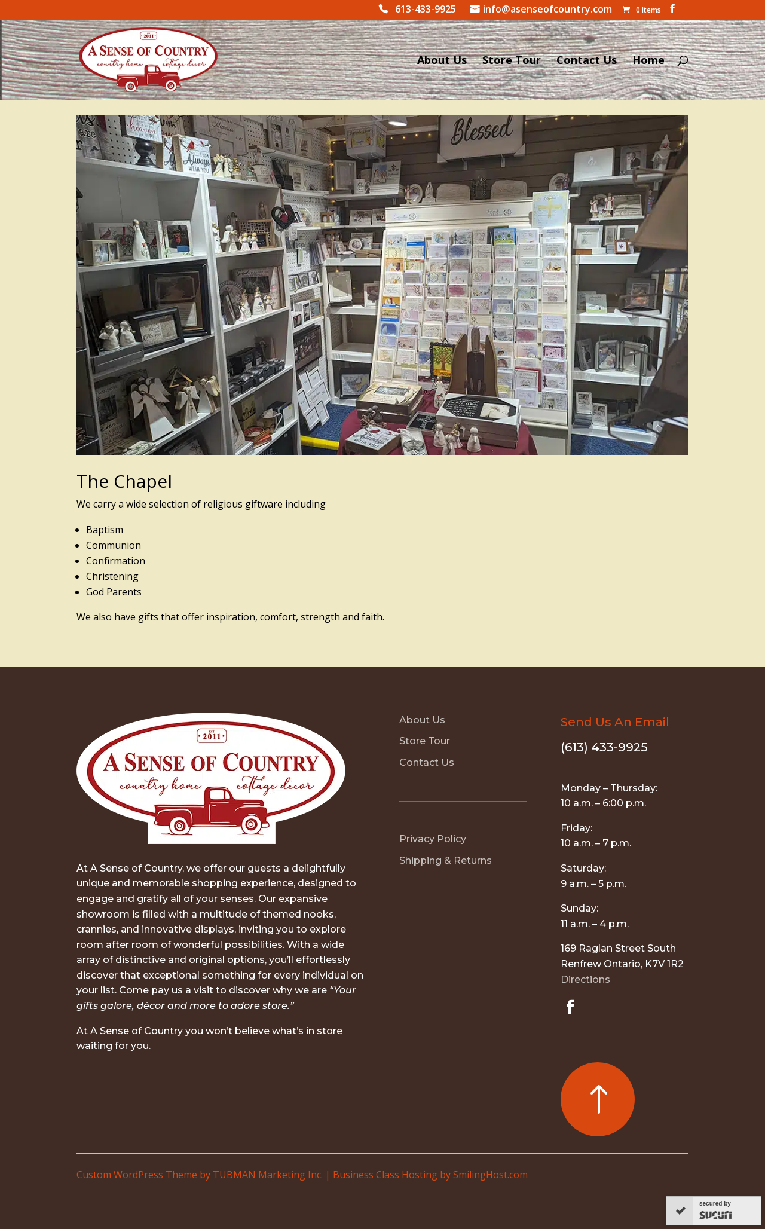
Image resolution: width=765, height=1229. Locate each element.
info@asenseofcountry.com (547, 10)
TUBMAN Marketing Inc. (268, 1174)
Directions (585, 979)
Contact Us (586, 61)
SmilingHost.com (490, 1174)
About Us (442, 61)
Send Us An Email (615, 722)
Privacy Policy (432, 839)
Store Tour (511, 61)
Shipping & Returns (445, 860)
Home (648, 61)
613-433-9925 (425, 10)
